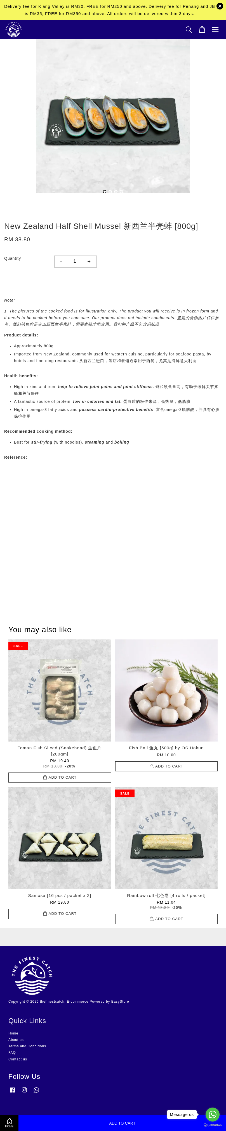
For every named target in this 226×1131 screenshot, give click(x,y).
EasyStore (120, 1002)
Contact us (17, 1059)
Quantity (12, 258)
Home (13, 1033)
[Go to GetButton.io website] (213, 1125)
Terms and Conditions (27, 1046)
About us (16, 1040)
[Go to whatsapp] (213, 1115)
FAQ (12, 1053)
